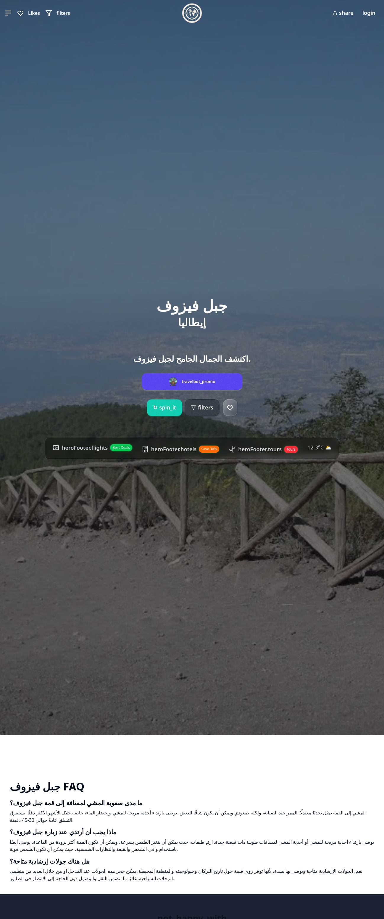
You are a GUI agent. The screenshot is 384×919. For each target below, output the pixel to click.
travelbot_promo (198, 381)
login (368, 12)
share (343, 12)
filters (202, 407)
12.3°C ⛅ (320, 447)
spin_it (164, 408)
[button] (8, 13)
